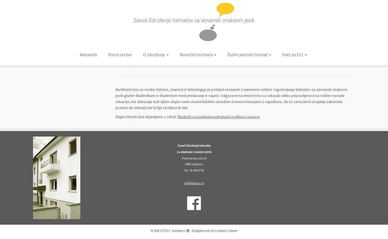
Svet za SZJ (294, 54)
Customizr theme (226, 231)
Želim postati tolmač (249, 54)
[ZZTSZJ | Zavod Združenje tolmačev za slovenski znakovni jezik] (194, 24)
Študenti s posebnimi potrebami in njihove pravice (218, 116)
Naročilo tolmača (198, 54)
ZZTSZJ (165, 231)
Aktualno (88, 54)
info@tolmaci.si (194, 183)
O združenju (156, 54)
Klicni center (120, 54)
